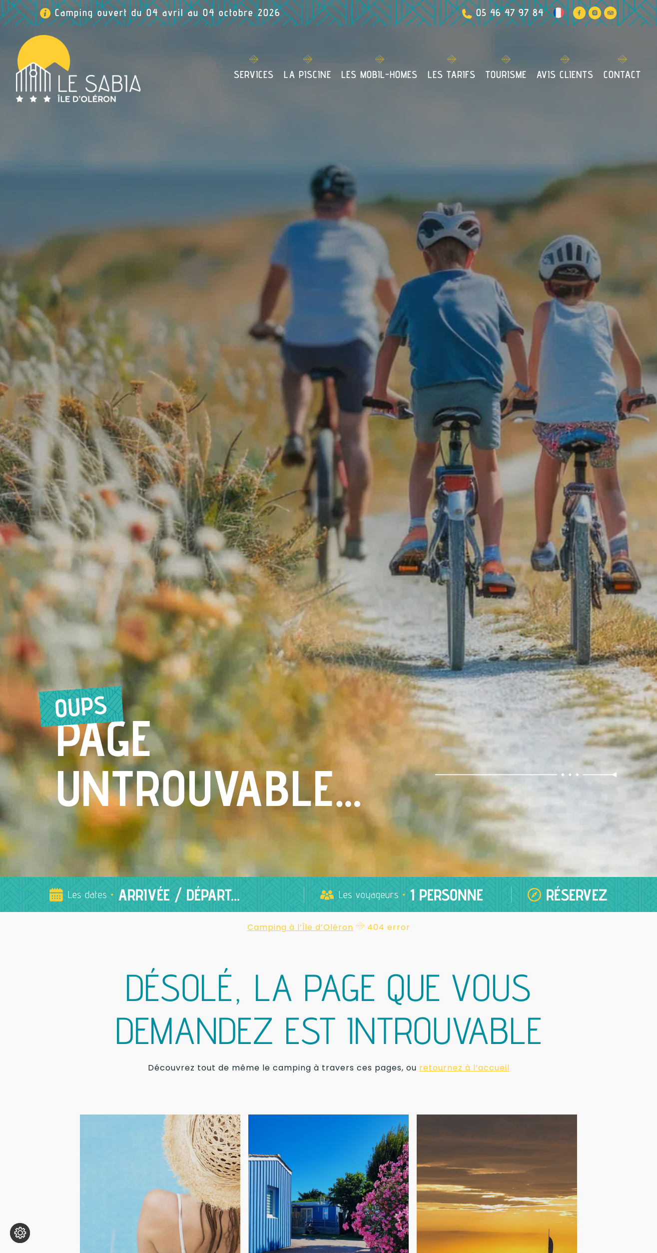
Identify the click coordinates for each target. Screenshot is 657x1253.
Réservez (577, 894)
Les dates (87, 894)
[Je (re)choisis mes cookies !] (20, 1233)
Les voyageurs (369, 894)
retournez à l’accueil (464, 1068)
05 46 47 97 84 (510, 12)
